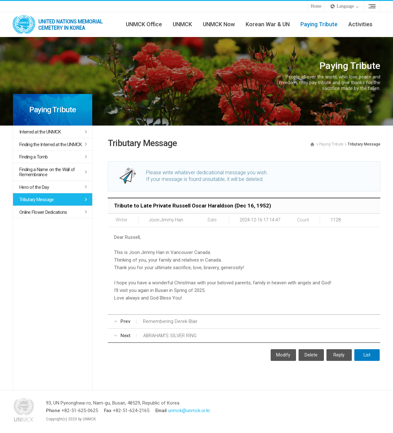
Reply (339, 355)
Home (316, 6)
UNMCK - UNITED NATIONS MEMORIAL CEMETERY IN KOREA (60, 24)
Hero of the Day (34, 187)
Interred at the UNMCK (40, 132)
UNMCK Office (144, 24)
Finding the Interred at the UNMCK (50, 144)
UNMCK (182, 24)
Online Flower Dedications (43, 212)
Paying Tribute (319, 24)
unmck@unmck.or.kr (189, 410)
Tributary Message (36, 199)
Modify (283, 355)
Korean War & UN (268, 24)
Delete (311, 355)
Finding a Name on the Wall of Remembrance (47, 172)
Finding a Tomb (33, 157)
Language (345, 6)
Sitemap (372, 6)
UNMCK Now (219, 24)
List (367, 355)
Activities (360, 24)
